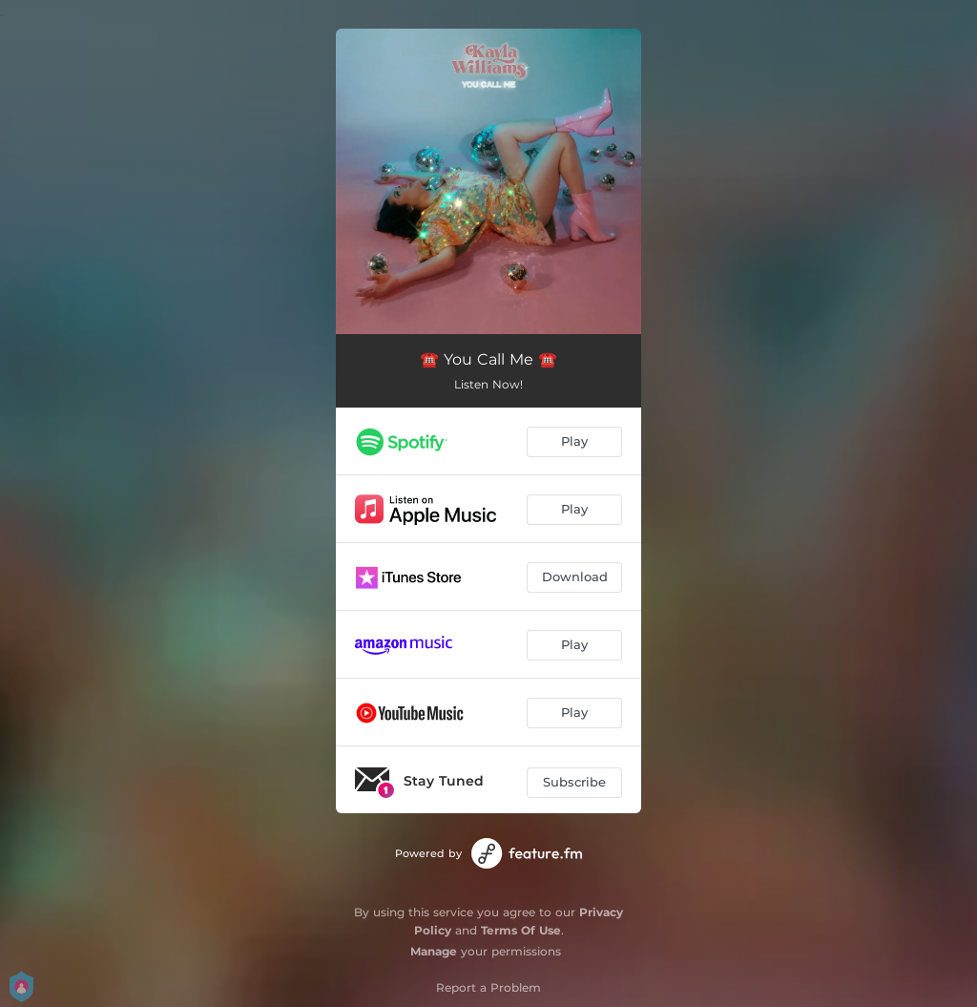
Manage (433, 951)
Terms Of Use (521, 930)
